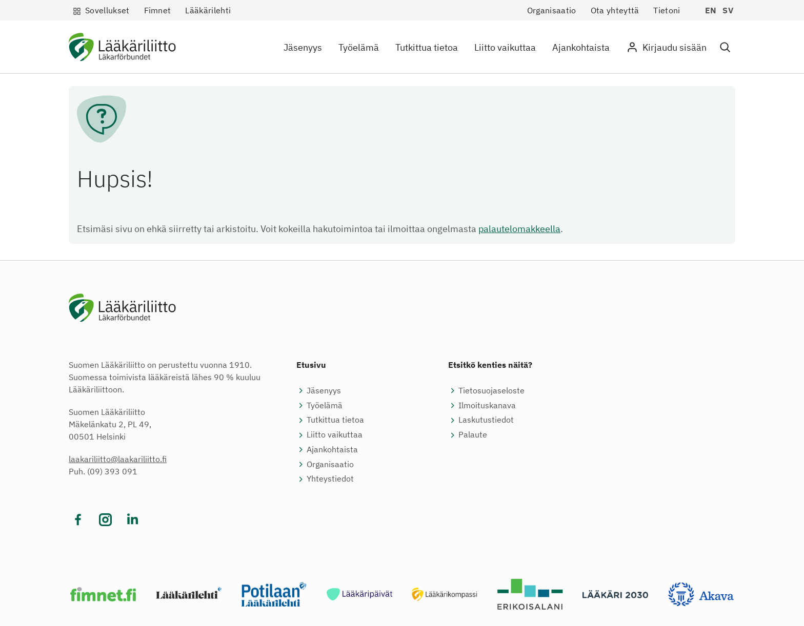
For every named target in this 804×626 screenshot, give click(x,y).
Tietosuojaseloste (491, 390)
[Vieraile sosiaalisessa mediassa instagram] (105, 519)
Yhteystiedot (330, 478)
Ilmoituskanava (487, 405)
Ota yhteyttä (615, 10)
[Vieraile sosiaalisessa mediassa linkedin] (132, 519)
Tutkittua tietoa (426, 47)
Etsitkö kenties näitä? (490, 365)
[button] (725, 47)
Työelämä (358, 47)
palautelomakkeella (519, 229)
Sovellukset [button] (107, 10)
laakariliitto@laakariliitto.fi (118, 459)
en (711, 10)
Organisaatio (551, 10)
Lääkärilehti (208, 10)
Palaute (472, 434)
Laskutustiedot (486, 419)
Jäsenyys (303, 47)
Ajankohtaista (581, 47)
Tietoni (666, 10)
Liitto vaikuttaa (505, 47)
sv (727, 10)
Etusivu (311, 365)
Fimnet (157, 10)
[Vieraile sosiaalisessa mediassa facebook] (78, 519)
